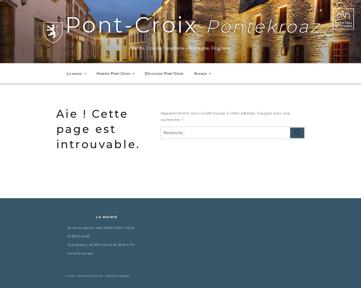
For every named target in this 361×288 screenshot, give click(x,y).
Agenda (203, 73)
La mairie (76, 73)
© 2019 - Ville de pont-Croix (85, 276)
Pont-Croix (180, 25)
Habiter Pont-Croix (115, 73)
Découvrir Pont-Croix (164, 73)
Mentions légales (117, 276)
